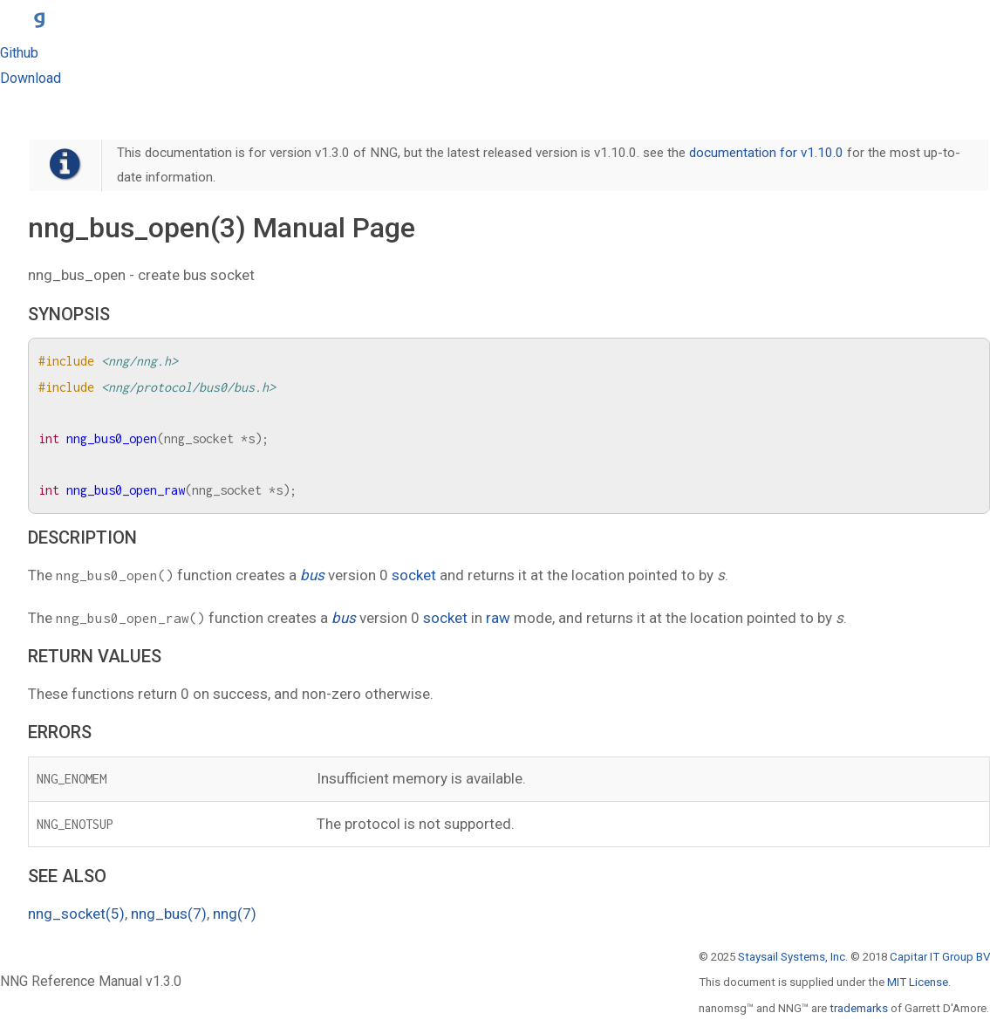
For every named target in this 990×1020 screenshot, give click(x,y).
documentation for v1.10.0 (766, 153)
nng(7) (234, 913)
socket (414, 575)
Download (30, 78)
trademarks (859, 1008)
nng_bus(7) (169, 913)
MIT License (917, 982)
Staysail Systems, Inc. (793, 956)
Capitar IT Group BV (940, 956)
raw (498, 617)
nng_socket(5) (76, 913)
